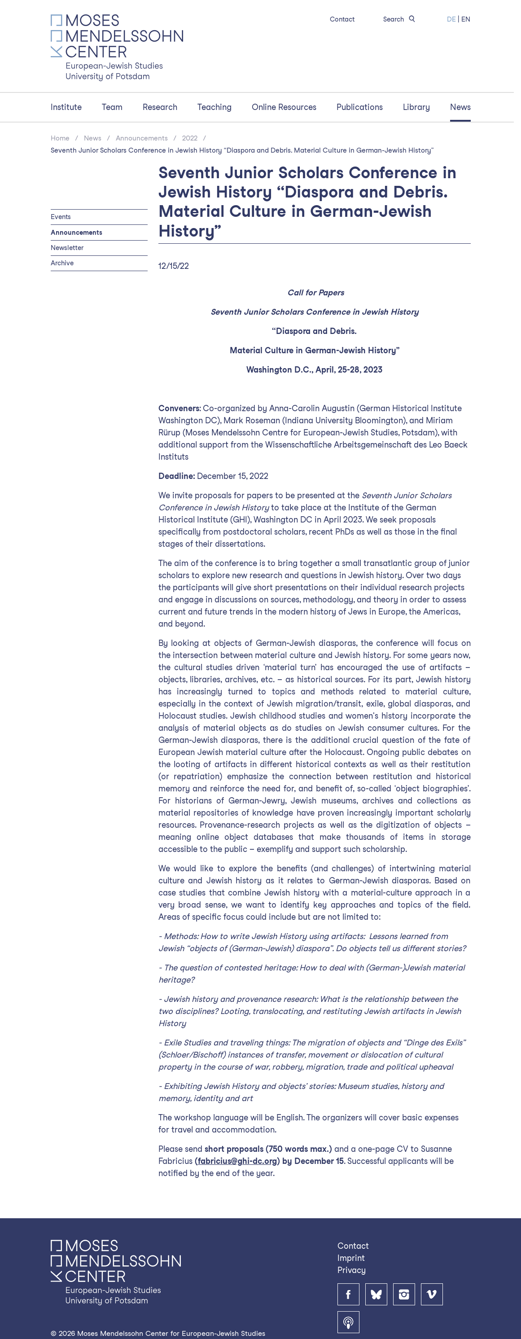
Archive (62, 263)
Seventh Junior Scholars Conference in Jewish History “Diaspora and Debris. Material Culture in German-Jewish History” (242, 150)
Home (60, 138)
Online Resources (284, 107)
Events (61, 216)
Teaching (214, 107)
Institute (66, 107)
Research (160, 107)
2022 (189, 138)
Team (112, 107)
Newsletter (67, 247)
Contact (342, 19)
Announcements (142, 138)
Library (416, 107)
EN (465, 19)
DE (451, 19)
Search (400, 19)
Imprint (351, 1258)
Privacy (351, 1270)
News (460, 107)
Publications (360, 107)
